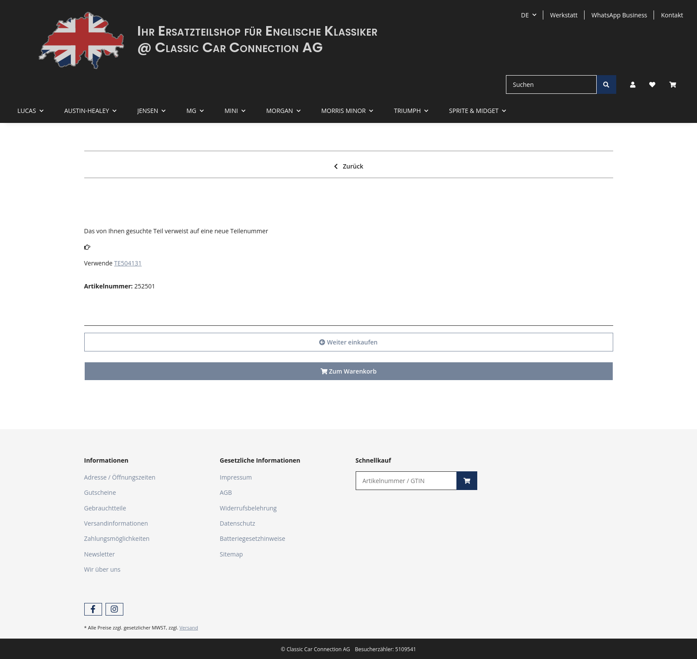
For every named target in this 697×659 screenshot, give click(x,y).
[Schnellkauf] (406, 480)
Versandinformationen (116, 523)
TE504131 (128, 263)
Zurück (348, 166)
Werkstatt (564, 15)
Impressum (236, 477)
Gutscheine (100, 492)
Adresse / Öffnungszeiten (119, 477)
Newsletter (99, 554)
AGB (226, 492)
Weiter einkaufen (348, 342)
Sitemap (231, 554)
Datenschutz (237, 523)
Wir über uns (102, 569)
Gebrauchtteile (105, 508)
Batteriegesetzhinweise (252, 538)
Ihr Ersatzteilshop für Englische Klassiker (257, 30)
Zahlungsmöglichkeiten (117, 538)
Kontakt (672, 15)
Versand (188, 627)
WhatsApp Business (619, 15)
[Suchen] (551, 84)
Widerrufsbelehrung (248, 508)
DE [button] (525, 15)
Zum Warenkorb (348, 371)
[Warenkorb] (676, 84)
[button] (632, 84)
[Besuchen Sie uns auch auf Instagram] (114, 609)
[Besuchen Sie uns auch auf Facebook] (93, 609)
